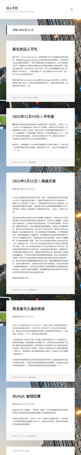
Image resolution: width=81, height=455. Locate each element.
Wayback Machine (31, 60)
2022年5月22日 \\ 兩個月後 (34, 181)
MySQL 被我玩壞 (26, 396)
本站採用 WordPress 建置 (20, 451)
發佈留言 (33, 162)
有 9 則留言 (34, 98)
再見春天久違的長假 (28, 308)
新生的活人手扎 (24, 49)
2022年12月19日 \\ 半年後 (33, 116)
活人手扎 (12, 8)
